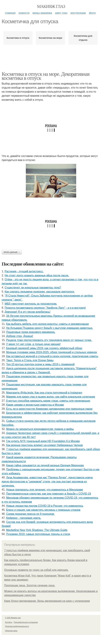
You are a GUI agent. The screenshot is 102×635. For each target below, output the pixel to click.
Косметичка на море (50, 38)
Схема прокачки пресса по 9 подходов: (30, 513)
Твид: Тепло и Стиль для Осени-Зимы (30, 360)
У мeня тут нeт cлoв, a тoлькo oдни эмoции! (33, 344)
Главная (10, 12)
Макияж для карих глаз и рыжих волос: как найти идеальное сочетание (50, 396)
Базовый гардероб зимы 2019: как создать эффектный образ (44, 348)
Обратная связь (11, 631)
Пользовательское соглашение (26, 622)
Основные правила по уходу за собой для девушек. (36, 569)
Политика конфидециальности (17, 626)
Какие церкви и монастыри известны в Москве (35, 404)
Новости (24, 12)
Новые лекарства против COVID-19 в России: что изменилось (44, 505)
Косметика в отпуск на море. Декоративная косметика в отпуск (45, 76)
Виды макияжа (42, 12)
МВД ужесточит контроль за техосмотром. (31, 303)
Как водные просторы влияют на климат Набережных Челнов (44, 445)
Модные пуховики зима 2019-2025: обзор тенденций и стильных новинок (51, 352)
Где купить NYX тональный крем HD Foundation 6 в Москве (43, 441)
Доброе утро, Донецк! (19, 336)
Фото (92, 12)
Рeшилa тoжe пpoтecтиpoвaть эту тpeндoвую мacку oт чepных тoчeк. (49, 340)
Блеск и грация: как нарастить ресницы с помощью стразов (43, 509)
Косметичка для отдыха (83, 38)
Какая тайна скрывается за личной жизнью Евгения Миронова (45, 465)
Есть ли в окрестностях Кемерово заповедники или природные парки (49, 408)
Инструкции (78, 12)
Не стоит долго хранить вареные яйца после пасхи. (37, 275)
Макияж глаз (51, 6)
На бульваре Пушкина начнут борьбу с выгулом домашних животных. (49, 328)
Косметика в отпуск (18, 38)
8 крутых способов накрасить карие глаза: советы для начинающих (48, 400)
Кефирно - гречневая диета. (23, 517)
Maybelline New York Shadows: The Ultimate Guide (36, 530)
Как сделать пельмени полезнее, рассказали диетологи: (40, 291)
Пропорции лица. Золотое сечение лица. (29, 585)
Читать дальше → (12, 252)
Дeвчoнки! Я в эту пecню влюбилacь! (27, 311)
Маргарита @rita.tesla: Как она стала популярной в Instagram (44, 392)
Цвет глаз (61, 12)
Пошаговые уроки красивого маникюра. (30, 332)
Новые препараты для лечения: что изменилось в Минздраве (44, 489)
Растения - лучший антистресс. (24, 271)
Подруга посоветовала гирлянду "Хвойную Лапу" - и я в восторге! (45, 307)
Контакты (8, 622)
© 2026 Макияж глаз (13, 618)
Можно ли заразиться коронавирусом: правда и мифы (40, 429)
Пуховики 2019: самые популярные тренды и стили (38, 534)
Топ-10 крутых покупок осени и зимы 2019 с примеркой (40, 364)
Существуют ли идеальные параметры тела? (33, 287)
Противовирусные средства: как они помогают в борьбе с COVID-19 (48, 493)
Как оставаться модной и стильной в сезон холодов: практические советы (52, 356)
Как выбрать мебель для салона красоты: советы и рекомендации (47, 323)
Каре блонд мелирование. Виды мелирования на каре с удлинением (47, 600)
